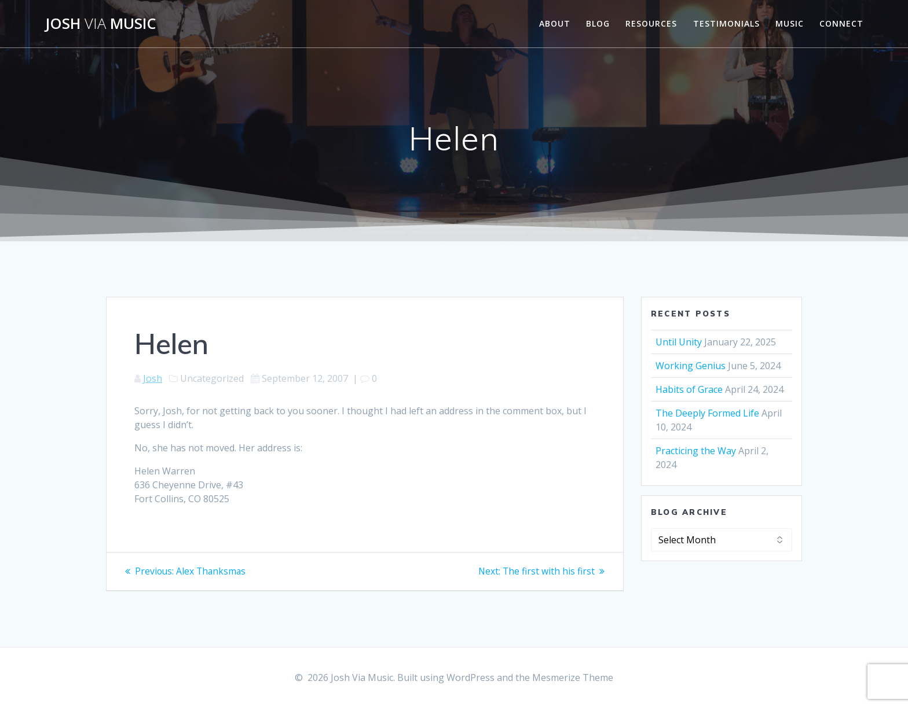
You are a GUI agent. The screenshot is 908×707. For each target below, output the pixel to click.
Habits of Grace (689, 389)
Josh (152, 378)
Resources (651, 23)
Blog (598, 23)
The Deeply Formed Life (707, 413)
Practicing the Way (696, 450)
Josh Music (100, 23)
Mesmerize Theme (572, 677)
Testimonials (726, 23)
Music (789, 23)
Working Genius (691, 365)
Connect (841, 23)
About (554, 23)
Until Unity (679, 342)
